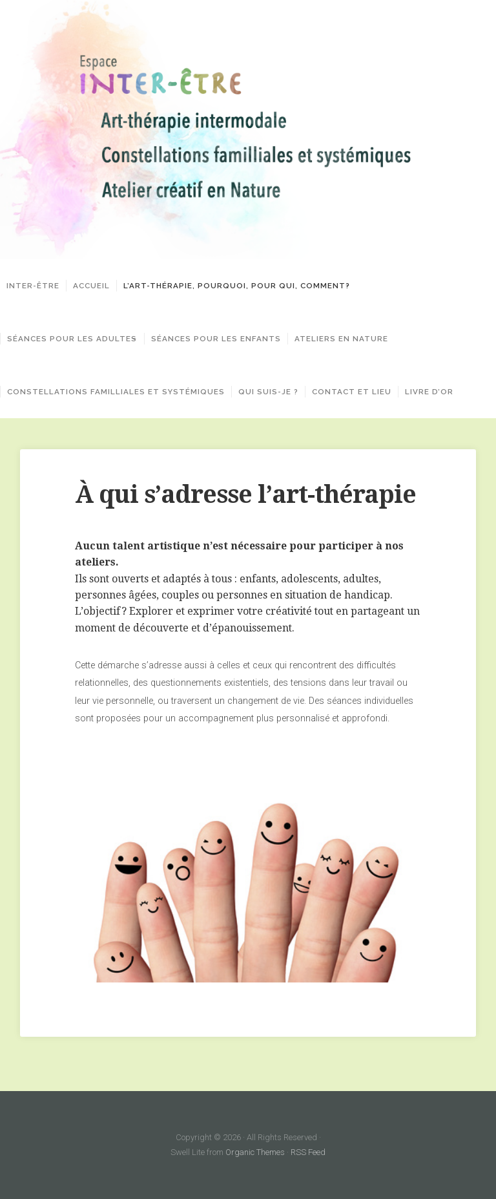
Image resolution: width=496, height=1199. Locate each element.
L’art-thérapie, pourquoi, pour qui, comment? (236, 285)
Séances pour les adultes (72, 338)
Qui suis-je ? (268, 391)
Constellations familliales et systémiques (116, 391)
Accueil (91, 285)
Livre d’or (429, 391)
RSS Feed (308, 1152)
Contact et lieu (351, 391)
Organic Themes (255, 1152)
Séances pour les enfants (224, 338)
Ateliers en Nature (349, 338)
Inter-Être (32, 285)
